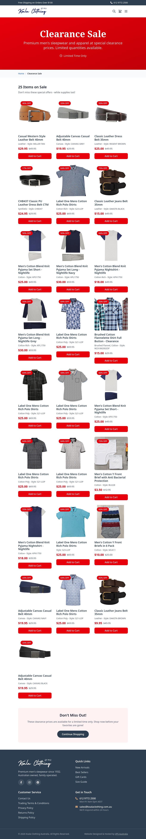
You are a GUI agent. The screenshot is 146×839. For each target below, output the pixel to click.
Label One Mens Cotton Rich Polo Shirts (71, 202)
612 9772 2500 (119, 2)
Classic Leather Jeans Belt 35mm (111, 202)
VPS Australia (121, 833)
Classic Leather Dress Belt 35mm (108, 137)
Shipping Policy (26, 817)
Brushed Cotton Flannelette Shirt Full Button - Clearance (108, 338)
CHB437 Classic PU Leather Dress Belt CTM (33, 202)
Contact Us (24, 798)
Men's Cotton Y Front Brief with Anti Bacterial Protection (110, 477)
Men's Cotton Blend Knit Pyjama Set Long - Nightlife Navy (72, 269)
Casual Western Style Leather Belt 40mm (31, 137)
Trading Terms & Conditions (33, 803)
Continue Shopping (73, 734)
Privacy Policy (25, 808)
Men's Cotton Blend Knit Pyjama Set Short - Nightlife (34, 269)
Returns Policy (26, 812)
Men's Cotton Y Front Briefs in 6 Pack (108, 544)
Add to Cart (34, 156)
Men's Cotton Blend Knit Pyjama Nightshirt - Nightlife (110, 269)
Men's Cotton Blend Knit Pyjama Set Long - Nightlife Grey (34, 338)
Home (21, 73)
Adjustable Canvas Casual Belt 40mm (73, 137)
